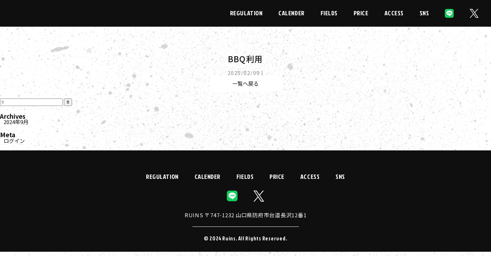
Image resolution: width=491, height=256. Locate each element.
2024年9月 (16, 122)
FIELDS (329, 13)
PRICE (361, 13)
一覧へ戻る (245, 83)
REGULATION (246, 13)
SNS (424, 13)
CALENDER (291, 13)
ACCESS (394, 13)
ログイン (14, 140)
